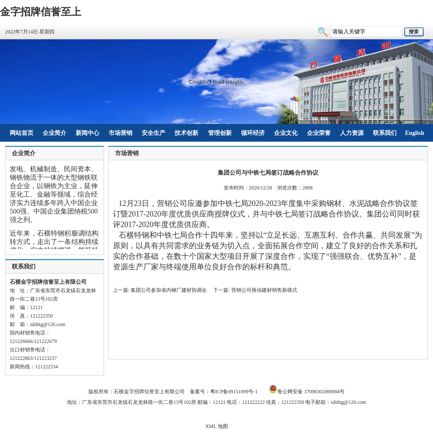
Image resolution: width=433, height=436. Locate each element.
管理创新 (220, 133)
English (414, 133)
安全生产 (153, 133)
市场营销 (120, 133)
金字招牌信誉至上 (40, 11)
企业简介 (54, 133)
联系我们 (385, 133)
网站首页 (21, 133)
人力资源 (352, 133)
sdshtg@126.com (348, 402)
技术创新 (186, 133)
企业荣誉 (319, 133)
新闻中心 (87, 133)
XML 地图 (216, 426)
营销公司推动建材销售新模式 (264, 290)
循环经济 (253, 133)
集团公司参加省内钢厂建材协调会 (169, 290)
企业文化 (286, 133)
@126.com (54, 324)
